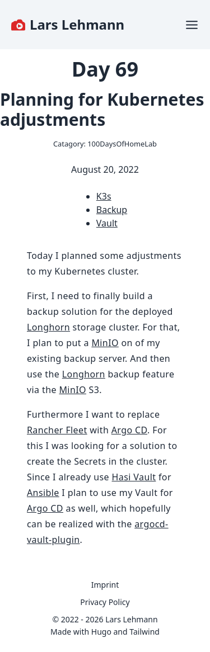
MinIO (104, 343)
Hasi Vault (134, 477)
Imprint (105, 584)
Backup (111, 210)
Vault (107, 223)
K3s (103, 196)
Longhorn (48, 327)
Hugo (101, 631)
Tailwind (144, 631)
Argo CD (129, 430)
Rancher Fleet (57, 430)
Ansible (43, 492)
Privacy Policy (104, 602)
